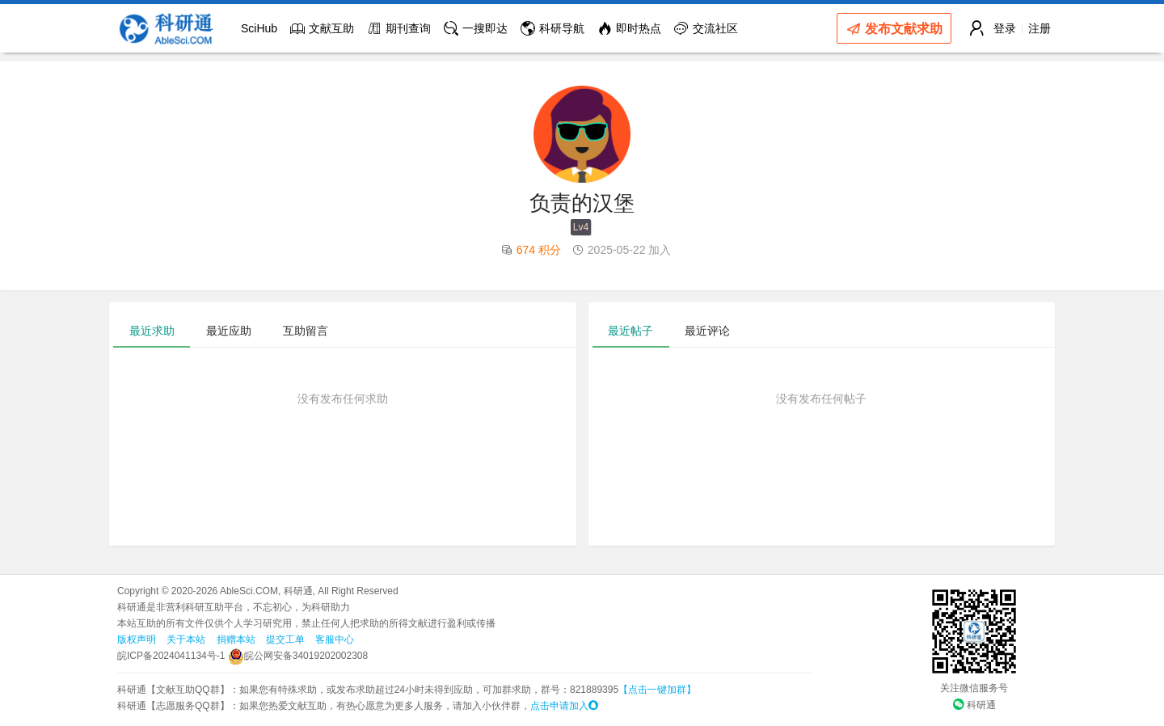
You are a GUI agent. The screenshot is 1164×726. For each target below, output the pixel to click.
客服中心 (334, 639)
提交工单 (285, 639)
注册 (1039, 28)
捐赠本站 (236, 639)
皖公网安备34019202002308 (298, 655)
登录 (1004, 28)
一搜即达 (476, 28)
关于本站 (186, 639)
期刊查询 (399, 28)
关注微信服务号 (974, 688)
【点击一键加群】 (657, 689)
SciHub (259, 28)
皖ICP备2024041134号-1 (171, 655)
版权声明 (136, 639)
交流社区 (706, 28)
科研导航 (552, 28)
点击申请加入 (564, 705)
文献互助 (322, 28)
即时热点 (629, 28)
